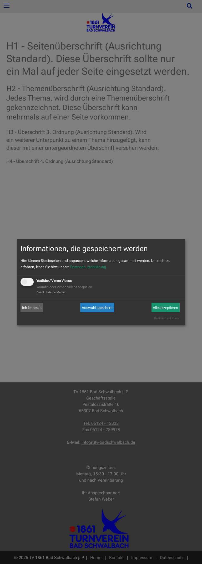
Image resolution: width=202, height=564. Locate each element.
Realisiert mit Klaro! (166, 318)
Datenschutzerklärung (88, 267)
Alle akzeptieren (165, 308)
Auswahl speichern (97, 308)
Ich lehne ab (32, 308)
